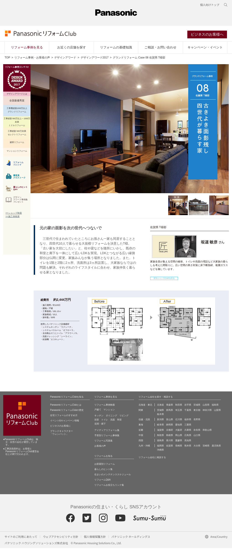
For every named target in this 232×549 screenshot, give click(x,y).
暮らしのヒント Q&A (20, 189)
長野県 (196, 420)
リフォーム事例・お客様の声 (32, 58)
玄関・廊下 (100, 424)
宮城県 (196, 405)
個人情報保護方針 (95, 537)
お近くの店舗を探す (71, 48)
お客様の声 (100, 447)
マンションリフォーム (17, 152)
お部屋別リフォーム (104, 465)
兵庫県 (187, 431)
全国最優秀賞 (16, 101)
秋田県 (178, 405)
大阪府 (178, 431)
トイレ (104, 420)
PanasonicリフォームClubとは (65, 405)
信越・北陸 (144, 420)
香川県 (169, 441)
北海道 (160, 405)
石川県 (178, 420)
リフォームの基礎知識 (116, 48)
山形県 (206, 405)
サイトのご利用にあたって (21, 537)
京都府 (169, 431)
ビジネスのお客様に (60, 426)
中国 (141, 436)
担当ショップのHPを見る (164, 279)
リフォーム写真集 (103, 441)
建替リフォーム (17, 143)
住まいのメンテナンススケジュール (112, 475)
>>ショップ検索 (13, 214)
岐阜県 (160, 425)
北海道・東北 (145, 405)
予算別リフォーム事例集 (106, 436)
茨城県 (160, 411)
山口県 (196, 436)
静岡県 (169, 425)
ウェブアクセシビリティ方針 (60, 537)
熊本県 (187, 446)
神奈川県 (207, 411)
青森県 (169, 405)
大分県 (196, 446)
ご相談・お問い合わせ (160, 48)
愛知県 (178, 425)
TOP (7, 58)
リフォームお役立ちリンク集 (109, 486)
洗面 (112, 420)
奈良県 (196, 431)
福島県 (215, 405)
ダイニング (111, 416)
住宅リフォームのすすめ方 (63, 416)
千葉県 (187, 411)
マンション (109, 410)
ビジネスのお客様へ (207, 35)
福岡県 (160, 446)
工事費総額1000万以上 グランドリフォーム (17, 111)
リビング (124, 416)
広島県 (187, 436)
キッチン (98, 416)
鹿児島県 (216, 446)
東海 (141, 425)
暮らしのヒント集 (103, 470)
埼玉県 (178, 411)
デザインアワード (65, 58)
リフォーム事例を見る (27, 48)
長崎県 (178, 446)
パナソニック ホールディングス (130, 537)
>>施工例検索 (12, 217)
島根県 (169, 436)
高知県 (187, 441)
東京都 (196, 411)
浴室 (96, 420)
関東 (141, 411)
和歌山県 (207, 431)
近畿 (141, 431)
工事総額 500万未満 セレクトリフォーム (17, 134)
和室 (119, 420)
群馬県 (169, 411)
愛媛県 (178, 441)
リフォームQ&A (102, 480)
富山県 (169, 420)
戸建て (97, 410)
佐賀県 (169, 446)
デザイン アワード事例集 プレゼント (20, 200)
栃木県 (160, 415)
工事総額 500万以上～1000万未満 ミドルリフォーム (17, 122)
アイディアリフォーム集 (106, 431)
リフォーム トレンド (18, 164)
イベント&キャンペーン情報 (64, 421)
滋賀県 (160, 431)
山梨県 (217, 411)
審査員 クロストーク (19, 177)
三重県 (187, 425)
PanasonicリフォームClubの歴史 (67, 411)
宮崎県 (206, 446)
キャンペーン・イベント (205, 48)
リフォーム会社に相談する (152, 458)
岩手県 (187, 405)
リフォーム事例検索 (104, 405)
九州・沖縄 (144, 446)
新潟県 (160, 420)
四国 (141, 441)
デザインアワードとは (17, 95)
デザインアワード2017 (95, 58)
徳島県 (160, 441)
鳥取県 (160, 436)
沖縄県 (160, 450)
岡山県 (178, 436)
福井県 (187, 420)
